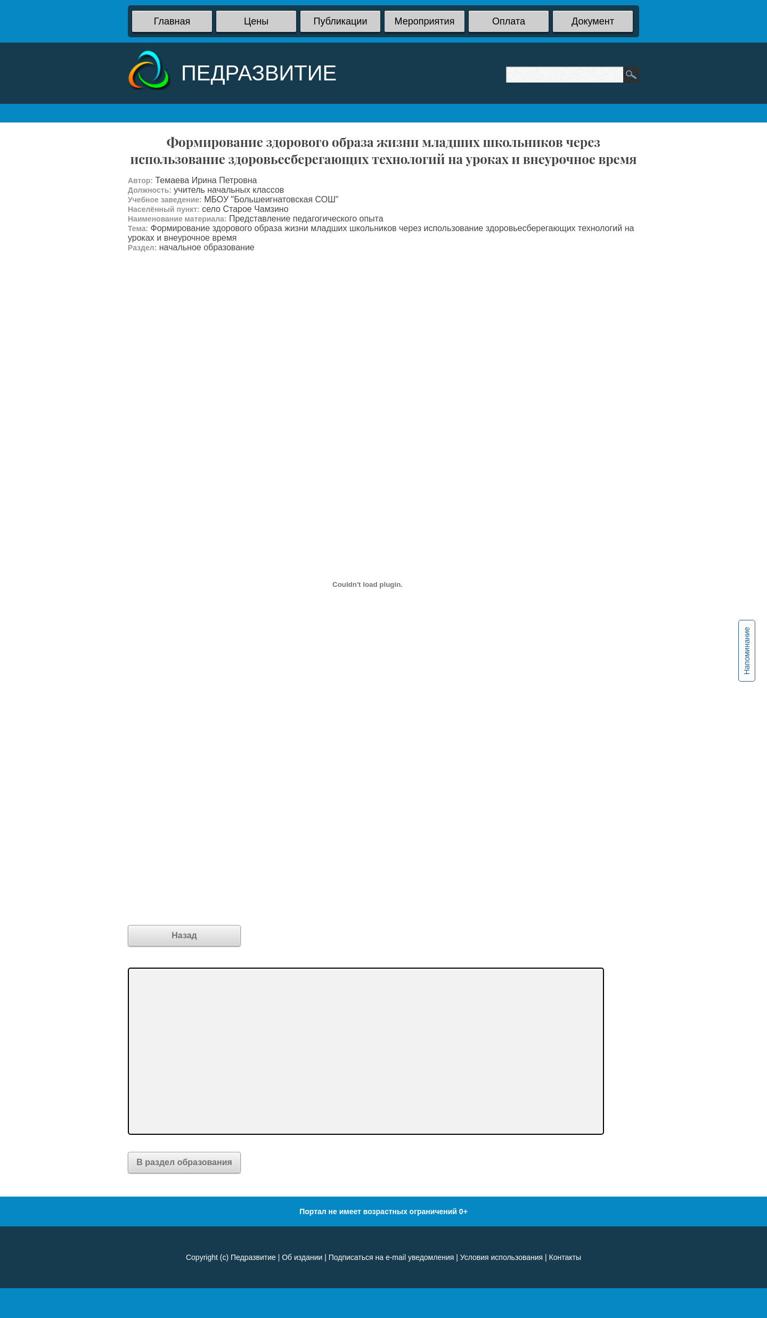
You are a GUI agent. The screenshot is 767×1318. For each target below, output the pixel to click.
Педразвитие (253, 1257)
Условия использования (501, 1257)
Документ (593, 21)
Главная (172, 21)
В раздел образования (184, 1162)
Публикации (341, 21)
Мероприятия (425, 21)
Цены (256, 21)
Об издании (302, 1257)
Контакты (565, 1257)
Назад (184, 935)
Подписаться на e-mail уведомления (391, 1257)
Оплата (508, 21)
